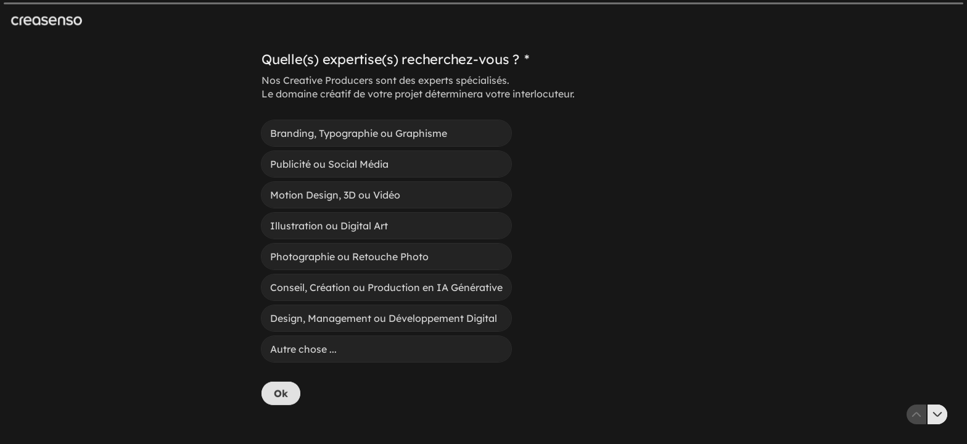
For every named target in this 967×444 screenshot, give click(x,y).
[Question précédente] (916, 414)
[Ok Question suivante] (280, 393)
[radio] (386, 133)
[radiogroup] (386, 241)
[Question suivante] (937, 414)
